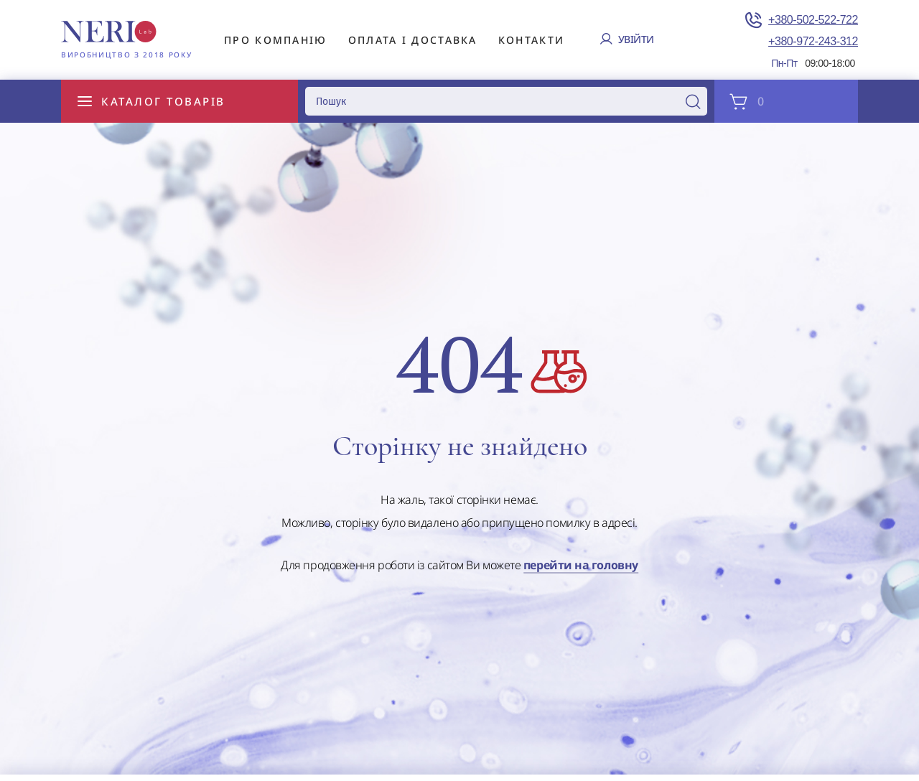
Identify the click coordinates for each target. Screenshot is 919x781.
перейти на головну (580, 565)
